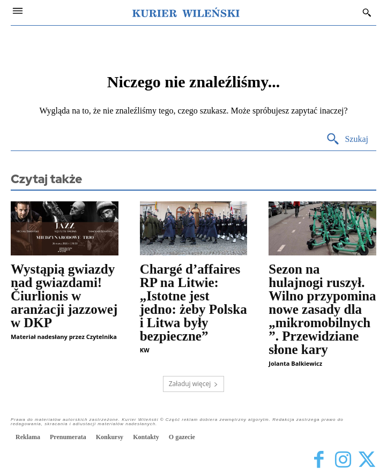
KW (145, 350)
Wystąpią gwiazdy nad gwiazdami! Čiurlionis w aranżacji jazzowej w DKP (64, 296)
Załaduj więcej (194, 383)
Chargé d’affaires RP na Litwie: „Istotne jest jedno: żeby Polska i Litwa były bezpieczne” (193, 302)
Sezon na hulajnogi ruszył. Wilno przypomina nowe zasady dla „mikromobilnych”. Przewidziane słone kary (322, 309)
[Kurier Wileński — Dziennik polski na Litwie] (186, 12)
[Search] (347, 139)
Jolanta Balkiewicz (295, 363)
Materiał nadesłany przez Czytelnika (64, 337)
